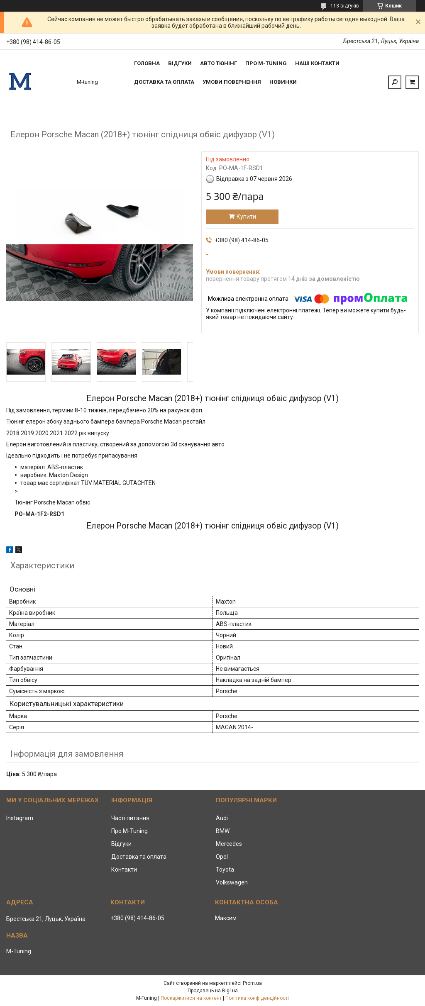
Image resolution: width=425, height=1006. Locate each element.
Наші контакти (317, 63)
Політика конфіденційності (257, 998)
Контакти (124, 869)
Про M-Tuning (129, 831)
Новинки (283, 82)
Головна (147, 63)
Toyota (225, 869)
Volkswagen (232, 882)
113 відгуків (344, 6)
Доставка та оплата (164, 82)
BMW (223, 831)
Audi (222, 818)
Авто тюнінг (218, 63)
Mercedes (229, 843)
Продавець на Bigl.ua (213, 991)
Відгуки (180, 63)
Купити (246, 216)
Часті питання (130, 818)
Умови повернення (232, 82)
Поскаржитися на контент (191, 998)
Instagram (19, 818)
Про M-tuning (266, 63)
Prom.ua (252, 983)
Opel (222, 856)
